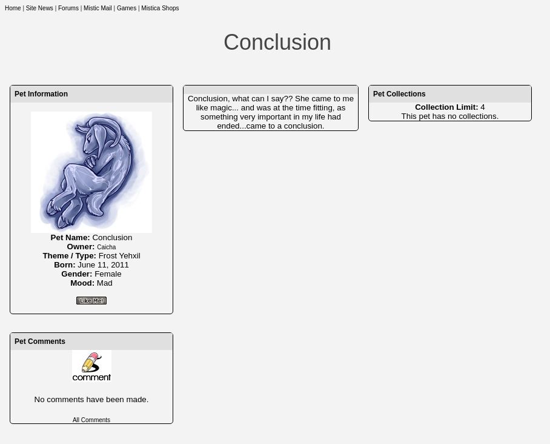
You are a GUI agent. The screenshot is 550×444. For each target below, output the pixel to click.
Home (13, 8)
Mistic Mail (98, 8)
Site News (39, 8)
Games (126, 8)
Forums (68, 8)
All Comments (91, 420)
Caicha (106, 247)
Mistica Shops (160, 8)
